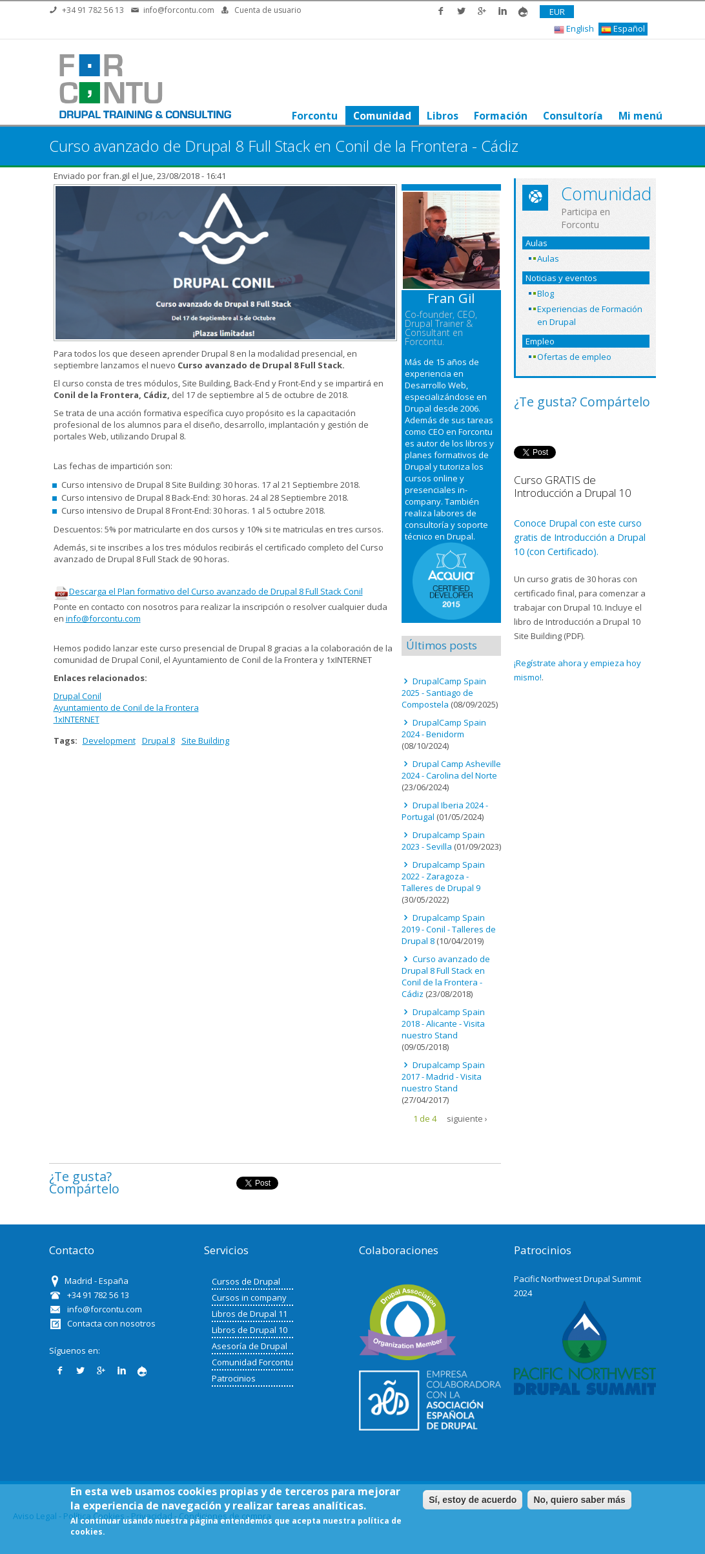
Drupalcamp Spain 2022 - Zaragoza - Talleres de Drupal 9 (443, 876)
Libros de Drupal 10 (249, 1330)
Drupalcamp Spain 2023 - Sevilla (443, 840)
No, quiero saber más (579, 1500)
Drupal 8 (158, 740)
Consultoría (572, 116)
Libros (442, 116)
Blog (545, 293)
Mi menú (640, 116)
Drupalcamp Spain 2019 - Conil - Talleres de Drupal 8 (449, 929)
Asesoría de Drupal (249, 1346)
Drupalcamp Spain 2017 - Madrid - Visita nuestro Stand (443, 1076)
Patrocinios (234, 1378)
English (574, 29)
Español (623, 29)
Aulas (548, 258)
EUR (557, 11)
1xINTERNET (76, 719)
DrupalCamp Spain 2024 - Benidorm (444, 728)
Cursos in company (249, 1297)
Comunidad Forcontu (252, 1362)
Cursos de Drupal (246, 1281)
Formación (500, 116)
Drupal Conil (77, 696)
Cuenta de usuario (267, 10)
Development (109, 740)
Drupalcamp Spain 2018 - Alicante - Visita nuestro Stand (443, 1023)
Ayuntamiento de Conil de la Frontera (126, 707)
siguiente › (467, 1118)
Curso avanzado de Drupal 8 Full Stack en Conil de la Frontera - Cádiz (446, 976)
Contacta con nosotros (111, 1323)
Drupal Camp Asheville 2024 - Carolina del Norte (451, 769)
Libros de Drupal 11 (249, 1313)
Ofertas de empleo (574, 356)
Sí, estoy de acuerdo (472, 1500)
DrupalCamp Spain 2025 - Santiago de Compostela (444, 692)
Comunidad (381, 116)
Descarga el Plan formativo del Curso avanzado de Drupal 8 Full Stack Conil (208, 591)
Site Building (205, 740)
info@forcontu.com (178, 10)
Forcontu (314, 116)
